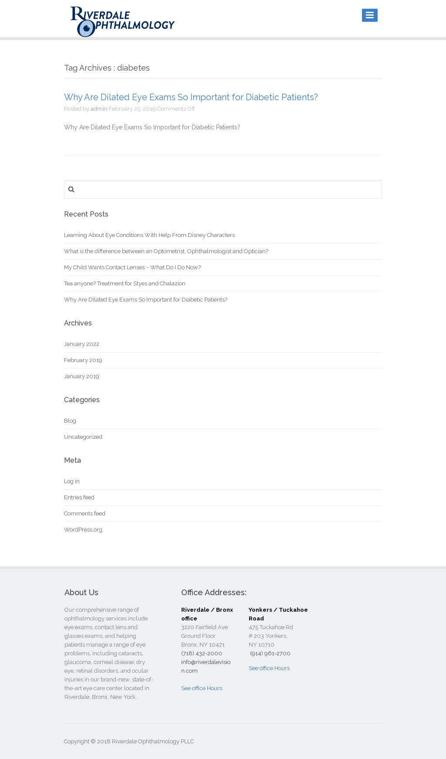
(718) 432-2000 (201, 653)
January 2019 (81, 376)
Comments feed (84, 513)
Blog (70, 420)
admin (99, 108)
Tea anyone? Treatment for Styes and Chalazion (125, 283)
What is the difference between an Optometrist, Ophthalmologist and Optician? (166, 251)
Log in (72, 481)
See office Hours (201, 688)
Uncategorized (83, 437)
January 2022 (81, 344)
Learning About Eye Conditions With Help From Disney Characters (149, 235)
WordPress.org (83, 529)
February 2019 (83, 360)
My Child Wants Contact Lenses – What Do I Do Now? (132, 267)
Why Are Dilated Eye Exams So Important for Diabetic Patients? (191, 97)
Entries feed (79, 497)
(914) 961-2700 (270, 653)
